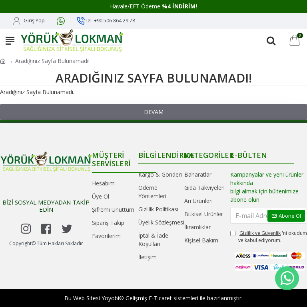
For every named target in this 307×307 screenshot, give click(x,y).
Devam (153, 112)
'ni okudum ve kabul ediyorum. (268, 237)
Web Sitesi (86, 298)
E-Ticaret (160, 298)
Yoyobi (110, 298)
